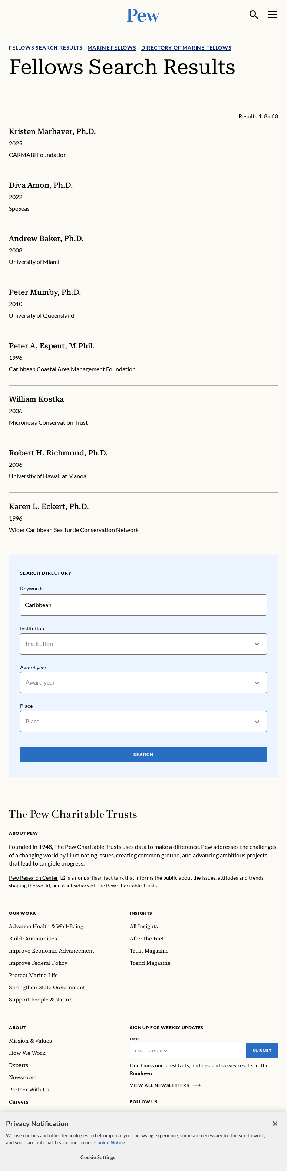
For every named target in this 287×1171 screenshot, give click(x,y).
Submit (262, 1050)
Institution (32, 628)
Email (135, 1039)
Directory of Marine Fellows (186, 47)
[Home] (73, 814)
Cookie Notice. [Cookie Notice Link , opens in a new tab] (110, 1146)
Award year (33, 667)
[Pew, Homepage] (143, 14)
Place (26, 706)
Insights (141, 913)
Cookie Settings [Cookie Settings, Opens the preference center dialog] (97, 1161)
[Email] (188, 1050)
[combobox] (26, 644)
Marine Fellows (112, 47)
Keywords (31, 588)
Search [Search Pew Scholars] (143, 754)
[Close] (275, 1127)
